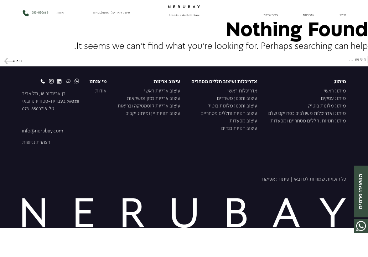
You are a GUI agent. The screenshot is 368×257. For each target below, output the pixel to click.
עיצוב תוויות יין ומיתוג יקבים (152, 113)
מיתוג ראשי (334, 91)
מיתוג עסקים (333, 98)
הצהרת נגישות (36, 142)
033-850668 (35, 13)
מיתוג (343, 15)
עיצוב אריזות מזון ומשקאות (153, 98)
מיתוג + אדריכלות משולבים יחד (111, 12)
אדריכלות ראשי (242, 91)
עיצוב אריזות (271, 15)
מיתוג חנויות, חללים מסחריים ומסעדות (308, 121)
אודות (60, 12)
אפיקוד (268, 179)
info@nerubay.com (42, 131)
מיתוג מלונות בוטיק (327, 106)
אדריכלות (308, 15)
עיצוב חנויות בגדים (239, 128)
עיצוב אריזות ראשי (162, 91)
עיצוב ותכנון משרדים (237, 98)
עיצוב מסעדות (243, 121)
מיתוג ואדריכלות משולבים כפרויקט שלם (307, 113)
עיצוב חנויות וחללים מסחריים (229, 113)
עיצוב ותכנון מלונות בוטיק (232, 106)
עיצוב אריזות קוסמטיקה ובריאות (149, 106)
